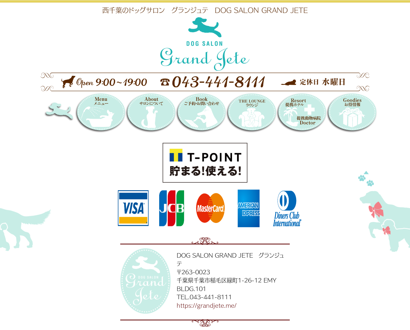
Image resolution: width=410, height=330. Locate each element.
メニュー (100, 114)
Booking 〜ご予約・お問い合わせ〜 (201, 114)
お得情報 (351, 114)
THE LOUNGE (251, 114)
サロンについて (150, 114)
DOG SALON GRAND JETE (69, 114)
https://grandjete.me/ (207, 305)
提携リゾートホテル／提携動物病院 (301, 114)
